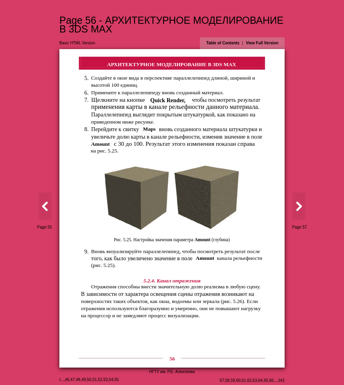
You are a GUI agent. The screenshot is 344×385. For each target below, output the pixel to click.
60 (238, 380)
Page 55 (44, 227)
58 (227, 380)
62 (249, 380)
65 (266, 380)
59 (233, 380)
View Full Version (262, 43)
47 (72, 379)
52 (100, 379)
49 (84, 379)
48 (78, 379)
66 (271, 380)
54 (111, 379)
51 (94, 379)
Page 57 (299, 227)
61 (244, 380)
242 (281, 380)
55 (116, 379)
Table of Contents (222, 43)
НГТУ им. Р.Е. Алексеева (172, 372)
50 (89, 379)
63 (255, 380)
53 (105, 379)
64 (260, 380)
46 (67, 379)
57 (222, 380)
